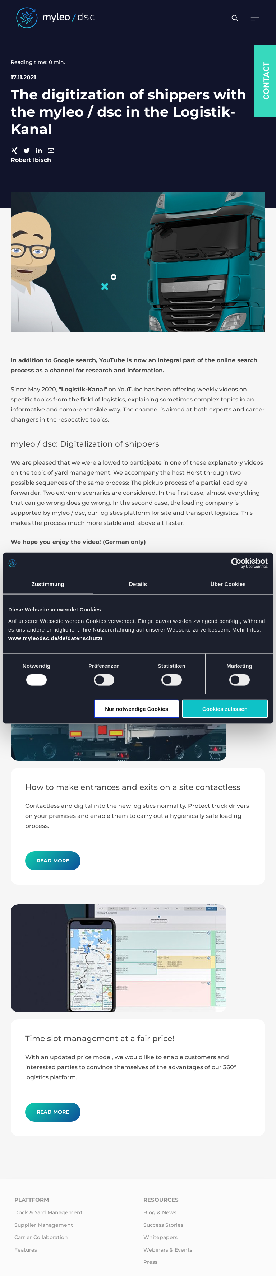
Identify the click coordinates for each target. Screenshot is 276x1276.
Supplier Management (43, 1225)
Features (25, 1250)
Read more (53, 860)
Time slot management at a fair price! (99, 1038)
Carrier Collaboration (41, 1237)
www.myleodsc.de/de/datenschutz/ (55, 638)
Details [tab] (138, 584)
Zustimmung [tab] (48, 584)
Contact (266, 81)
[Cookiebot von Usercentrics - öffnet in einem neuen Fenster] (236, 563)
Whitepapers (160, 1237)
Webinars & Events (167, 1250)
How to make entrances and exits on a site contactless (132, 787)
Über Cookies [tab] (228, 584)
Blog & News (159, 1212)
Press (150, 1262)
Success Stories (163, 1225)
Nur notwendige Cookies (136, 708)
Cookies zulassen (225, 708)
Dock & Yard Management (48, 1212)
